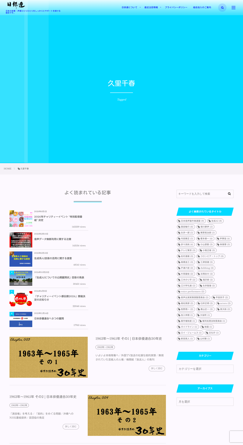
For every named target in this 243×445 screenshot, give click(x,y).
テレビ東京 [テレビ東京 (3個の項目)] (188, 250)
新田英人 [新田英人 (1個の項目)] (187, 338)
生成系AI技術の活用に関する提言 (53, 239)
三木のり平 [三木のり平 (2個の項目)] (188, 279)
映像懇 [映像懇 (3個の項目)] (225, 244)
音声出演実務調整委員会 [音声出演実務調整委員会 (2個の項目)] (194, 297)
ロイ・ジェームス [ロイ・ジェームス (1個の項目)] (191, 332)
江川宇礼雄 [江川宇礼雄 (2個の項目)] (188, 285)
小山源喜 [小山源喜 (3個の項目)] (206, 244)
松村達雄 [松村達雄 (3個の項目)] (187, 256)
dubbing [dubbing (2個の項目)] (207, 268)
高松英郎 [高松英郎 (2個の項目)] (187, 303)
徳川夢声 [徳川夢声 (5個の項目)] (206, 226)
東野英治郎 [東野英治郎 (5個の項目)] (207, 232)
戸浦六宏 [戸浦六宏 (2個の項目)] (187, 268)
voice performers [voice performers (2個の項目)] (192, 291)
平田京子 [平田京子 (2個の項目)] (222, 297)
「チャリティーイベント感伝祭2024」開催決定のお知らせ (58, 259)
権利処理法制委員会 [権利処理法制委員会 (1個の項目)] (213, 321)
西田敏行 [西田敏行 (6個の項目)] (187, 226)
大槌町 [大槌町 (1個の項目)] (205, 315)
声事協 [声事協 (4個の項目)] (225, 238)
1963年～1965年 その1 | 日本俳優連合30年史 (128, 283)
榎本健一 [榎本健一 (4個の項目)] (206, 238)
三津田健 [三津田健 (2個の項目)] (206, 262)
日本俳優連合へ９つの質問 (127, 259)
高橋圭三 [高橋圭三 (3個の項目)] (187, 262)
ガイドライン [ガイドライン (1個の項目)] (189, 327)
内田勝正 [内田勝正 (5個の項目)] (187, 238)
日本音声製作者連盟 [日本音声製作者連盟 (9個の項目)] (192, 221)
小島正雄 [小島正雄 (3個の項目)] (209, 250)
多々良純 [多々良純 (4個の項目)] (187, 244)
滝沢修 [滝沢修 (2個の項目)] (208, 279)
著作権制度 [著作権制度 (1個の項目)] (188, 321)
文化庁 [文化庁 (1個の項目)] (214, 332)
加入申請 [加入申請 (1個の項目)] (187, 315)
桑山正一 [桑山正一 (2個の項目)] (206, 309)
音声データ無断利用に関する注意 (130, 218)
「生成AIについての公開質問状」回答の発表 (137, 239)
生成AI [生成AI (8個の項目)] (216, 221)
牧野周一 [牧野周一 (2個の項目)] (187, 309)
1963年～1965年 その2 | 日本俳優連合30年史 (43, 341)
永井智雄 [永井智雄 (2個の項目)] (209, 285)
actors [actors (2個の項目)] (225, 303)
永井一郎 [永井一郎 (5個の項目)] (187, 232)
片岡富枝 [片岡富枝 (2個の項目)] (187, 274)
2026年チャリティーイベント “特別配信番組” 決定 (58, 218)
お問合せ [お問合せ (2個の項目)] (206, 274)
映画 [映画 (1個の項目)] (208, 327)
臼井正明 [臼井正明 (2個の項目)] (206, 303)
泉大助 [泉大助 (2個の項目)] (225, 309)
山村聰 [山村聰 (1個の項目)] (205, 338)
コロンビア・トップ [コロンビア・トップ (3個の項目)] (212, 256)
